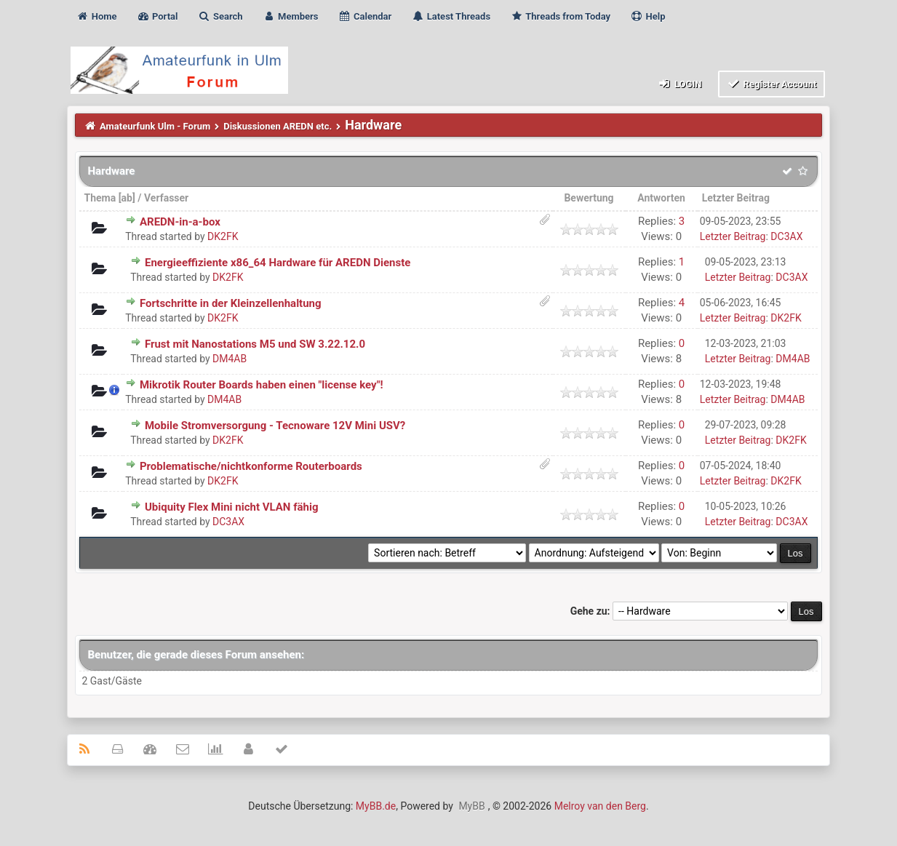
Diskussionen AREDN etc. (277, 126)
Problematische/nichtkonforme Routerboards (251, 466)
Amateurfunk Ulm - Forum (155, 126)
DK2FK (222, 236)
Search (220, 16)
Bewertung (588, 198)
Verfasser (166, 198)
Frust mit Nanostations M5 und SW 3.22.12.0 (255, 344)
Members (291, 16)
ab (126, 198)
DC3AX (786, 236)
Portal (157, 16)
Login (679, 83)
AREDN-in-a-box (180, 221)
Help (647, 16)
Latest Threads (451, 16)
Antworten (661, 198)
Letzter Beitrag (736, 198)
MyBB (471, 806)
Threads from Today (560, 16)
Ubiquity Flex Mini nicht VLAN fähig (232, 507)
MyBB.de (376, 806)
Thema (100, 198)
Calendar (364, 16)
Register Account (771, 83)
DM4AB (229, 358)
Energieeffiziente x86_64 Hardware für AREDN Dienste (277, 262)
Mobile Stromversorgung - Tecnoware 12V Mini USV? (275, 425)
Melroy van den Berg (600, 806)
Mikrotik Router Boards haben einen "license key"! (261, 384)
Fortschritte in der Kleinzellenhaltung (231, 303)
